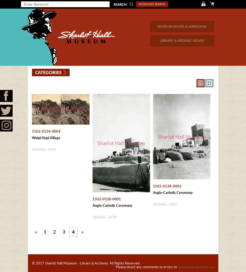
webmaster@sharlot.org (196, 266)
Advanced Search (152, 4)
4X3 (209, 83)
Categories (48, 72)
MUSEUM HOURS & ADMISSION (182, 26)
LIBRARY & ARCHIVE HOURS (182, 41)
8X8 (201, 83)
